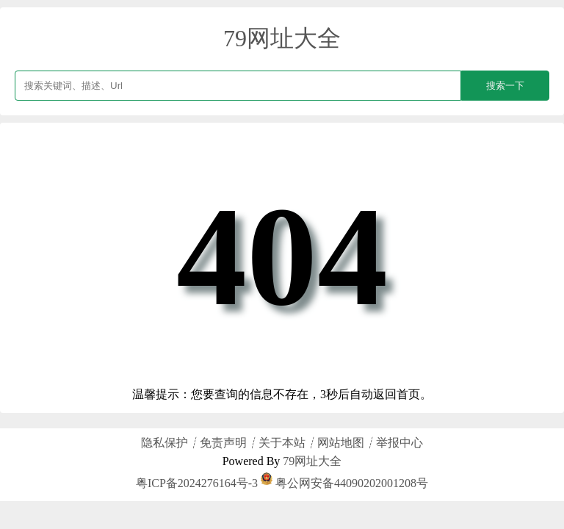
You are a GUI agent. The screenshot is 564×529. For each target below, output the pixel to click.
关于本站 (282, 442)
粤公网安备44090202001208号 (344, 483)
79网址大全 (282, 38)
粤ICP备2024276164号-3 (197, 483)
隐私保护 (164, 442)
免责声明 (223, 442)
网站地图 (340, 442)
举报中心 (399, 442)
